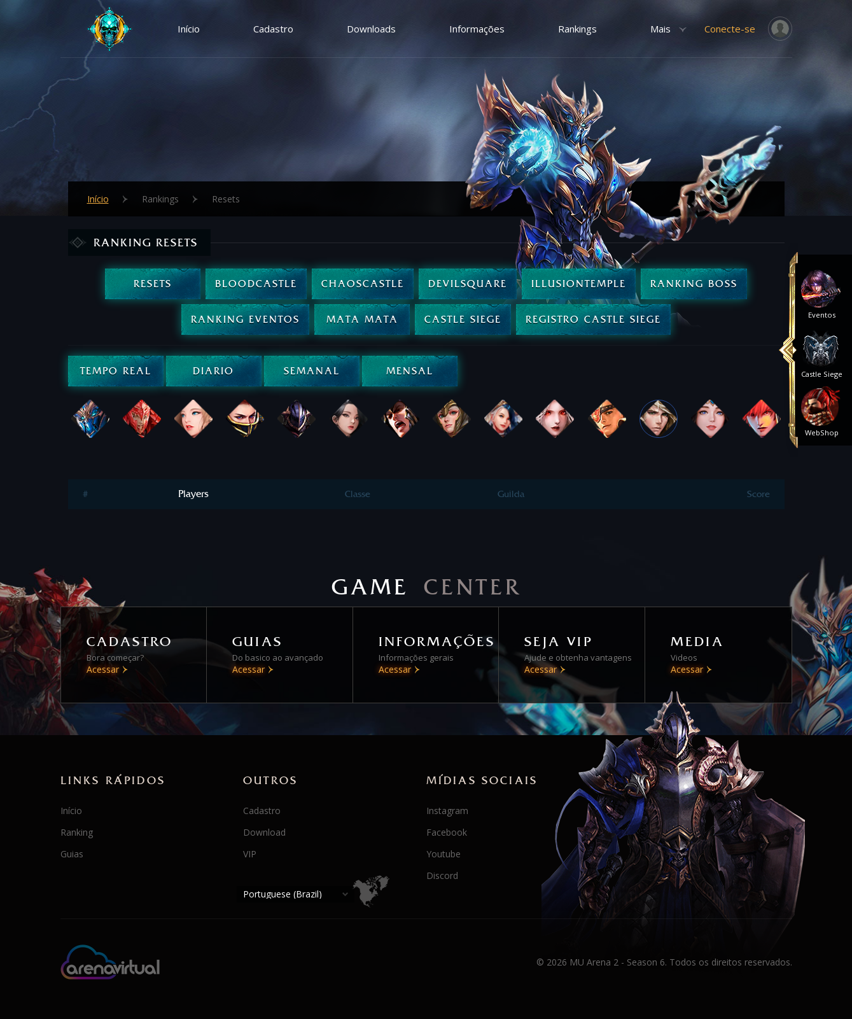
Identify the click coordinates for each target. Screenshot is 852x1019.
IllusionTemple (578, 284)
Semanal (312, 371)
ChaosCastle (362, 284)
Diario (213, 371)
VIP (249, 854)
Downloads (371, 28)
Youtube (443, 854)
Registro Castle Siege (593, 319)
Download (264, 832)
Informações (477, 28)
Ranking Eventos (245, 319)
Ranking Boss (693, 284)
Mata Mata (362, 319)
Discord (442, 875)
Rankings (577, 28)
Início (189, 28)
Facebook (446, 832)
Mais (660, 28)
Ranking (76, 832)
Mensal (409, 371)
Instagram (447, 811)
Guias (71, 854)
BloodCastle (256, 284)
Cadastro (273, 28)
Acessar (103, 669)
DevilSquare (467, 284)
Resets (153, 284)
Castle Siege (462, 319)
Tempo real (115, 371)
